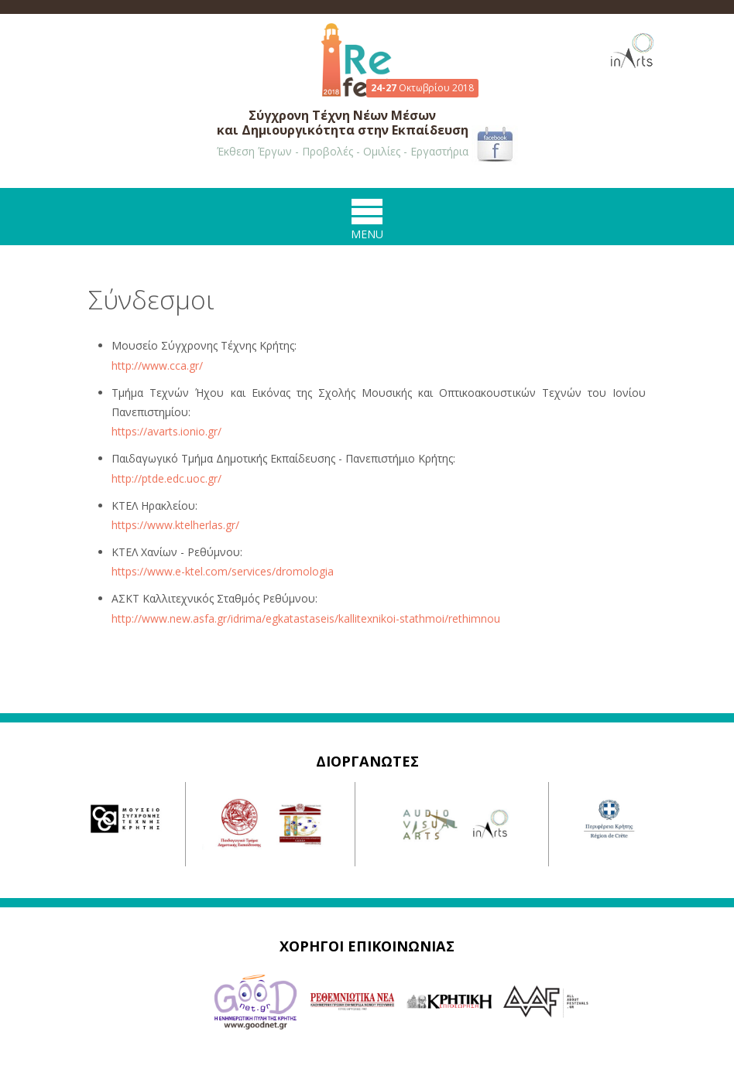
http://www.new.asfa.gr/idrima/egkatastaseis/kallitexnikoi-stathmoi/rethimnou (305, 618)
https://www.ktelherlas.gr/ (175, 524)
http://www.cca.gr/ (157, 365)
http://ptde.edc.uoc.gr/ (166, 478)
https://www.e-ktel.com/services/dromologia (222, 571)
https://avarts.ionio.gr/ (166, 431)
